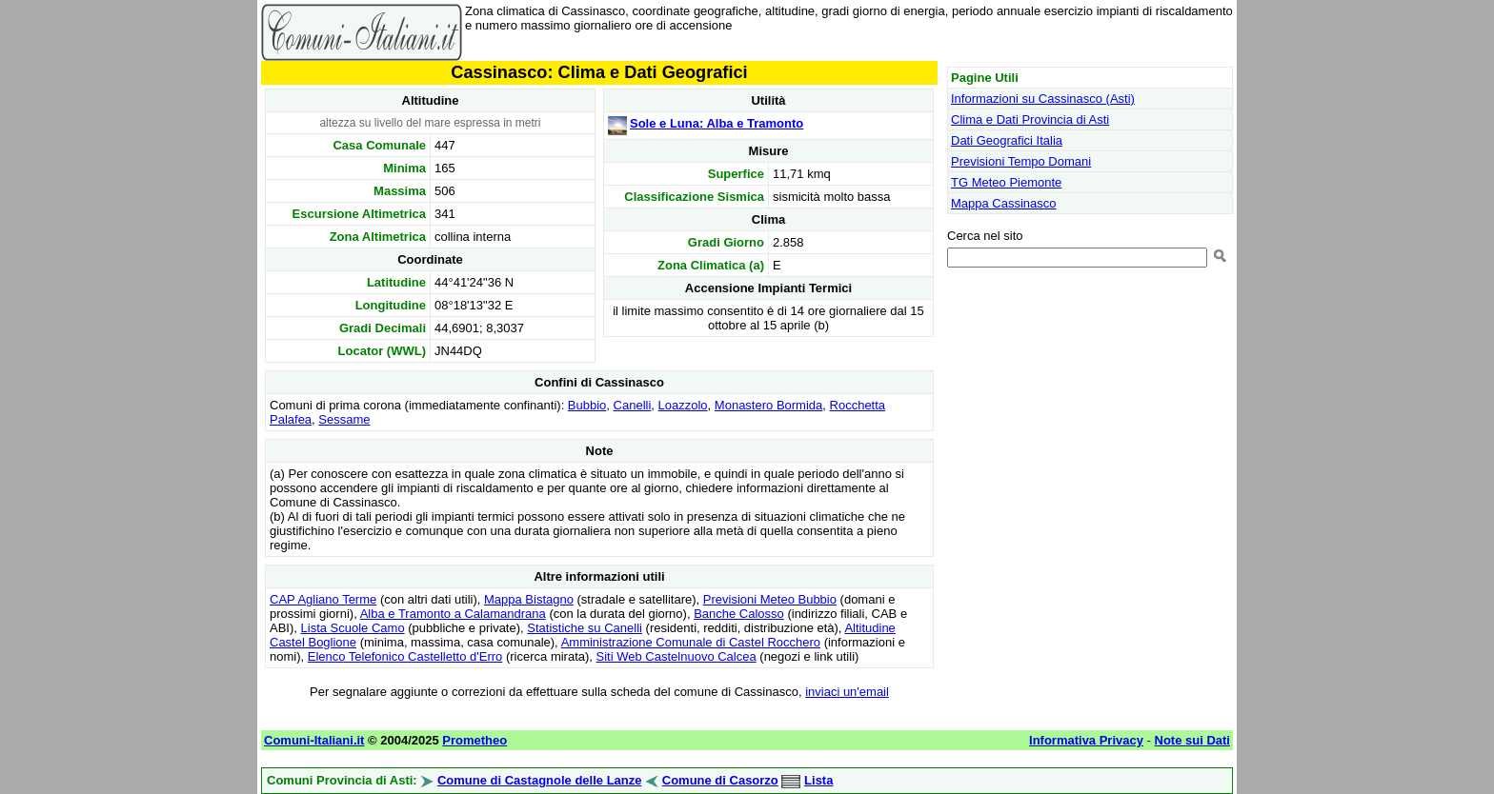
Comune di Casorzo (720, 780)
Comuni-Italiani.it (314, 740)
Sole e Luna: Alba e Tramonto (716, 123)
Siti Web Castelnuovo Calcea (676, 656)
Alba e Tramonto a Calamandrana (453, 613)
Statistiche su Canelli (584, 628)
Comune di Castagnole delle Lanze (539, 780)
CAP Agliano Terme (323, 599)
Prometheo (474, 740)
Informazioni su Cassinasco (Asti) (1043, 98)
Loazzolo (683, 405)
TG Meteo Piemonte (1006, 182)
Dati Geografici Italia (1006, 140)
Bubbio (587, 405)
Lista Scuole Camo (353, 628)
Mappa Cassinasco (1004, 203)
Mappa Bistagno (529, 599)
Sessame (344, 419)
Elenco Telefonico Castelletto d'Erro (405, 656)
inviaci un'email (847, 692)
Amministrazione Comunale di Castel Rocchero (690, 642)
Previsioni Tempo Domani (1021, 161)
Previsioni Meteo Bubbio (770, 599)
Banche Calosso (739, 613)
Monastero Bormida (768, 405)
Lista (818, 780)
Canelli (633, 405)
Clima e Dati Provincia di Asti (1030, 119)
